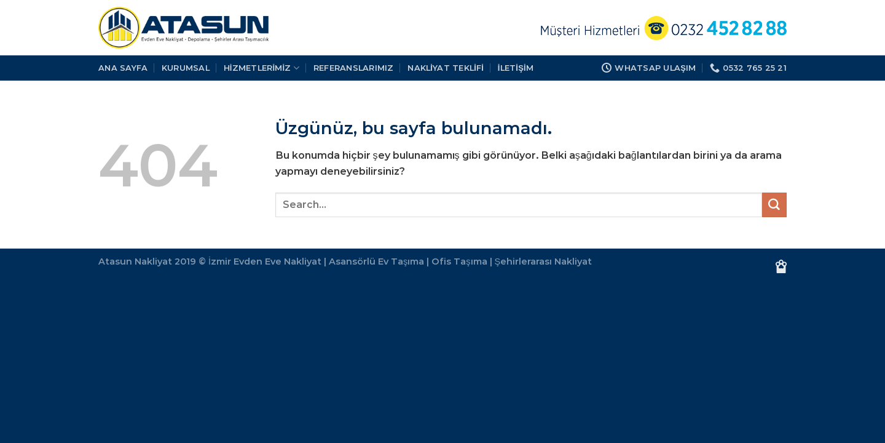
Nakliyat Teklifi (445, 68)
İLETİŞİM (515, 68)
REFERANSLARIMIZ (353, 68)
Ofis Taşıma (459, 261)
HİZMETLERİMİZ (262, 68)
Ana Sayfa (123, 68)
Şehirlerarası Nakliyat (543, 261)
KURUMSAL (186, 68)
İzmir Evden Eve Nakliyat (264, 261)
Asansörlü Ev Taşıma (376, 261)
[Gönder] (774, 205)
